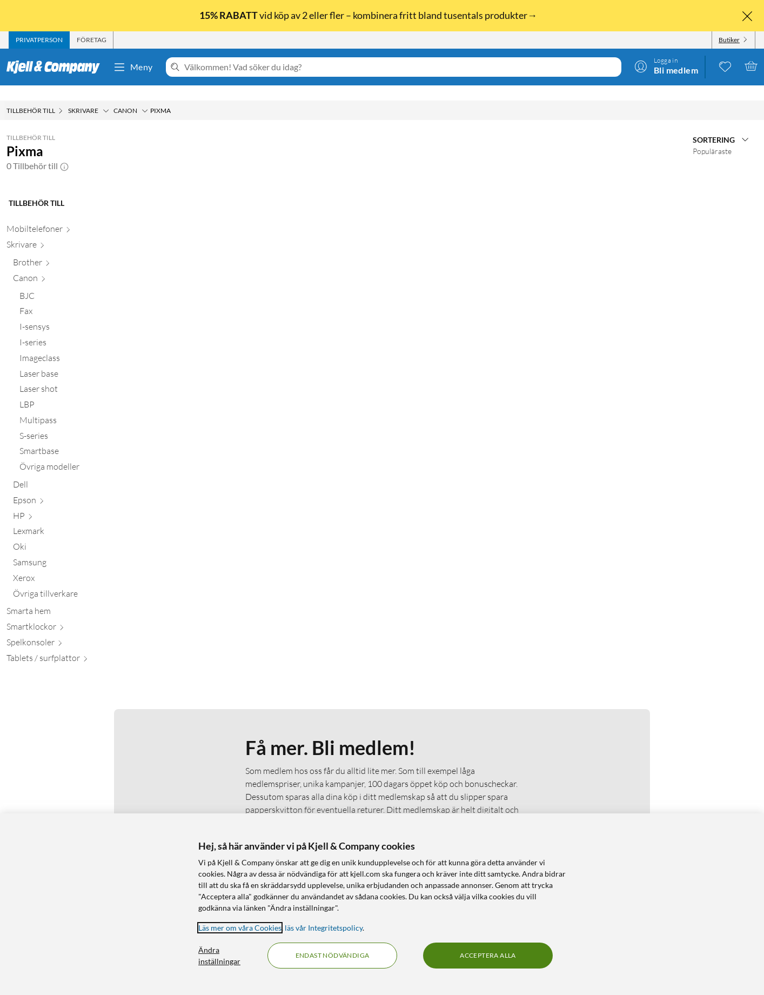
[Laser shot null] (74, 376)
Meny (133, 67)
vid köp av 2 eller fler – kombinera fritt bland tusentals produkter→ (369, 15)
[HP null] (71, 503)
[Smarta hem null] (68, 598)
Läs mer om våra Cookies (240, 927)
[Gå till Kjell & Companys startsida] (56, 67)
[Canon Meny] (144, 95)
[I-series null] (74, 329)
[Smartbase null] (74, 438)
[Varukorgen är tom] (751, 66)
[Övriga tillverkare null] (71, 581)
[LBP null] (74, 391)
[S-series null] (74, 423)
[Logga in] (666, 66)
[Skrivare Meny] (105, 95)
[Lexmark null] (71, 518)
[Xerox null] (71, 565)
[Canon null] (71, 265)
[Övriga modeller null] (74, 454)
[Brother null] (71, 249)
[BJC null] (74, 283)
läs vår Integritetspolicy (324, 927)
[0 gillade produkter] (725, 66)
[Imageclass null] (74, 345)
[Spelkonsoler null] (68, 629)
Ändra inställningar (219, 955)
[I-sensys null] (74, 314)
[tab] (39, 40)
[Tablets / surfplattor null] (68, 645)
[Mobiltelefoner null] (68, 216)
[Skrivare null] (68, 231)
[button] (64, 150)
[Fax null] (74, 298)
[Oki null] (71, 534)
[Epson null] (71, 487)
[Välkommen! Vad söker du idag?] (400, 67)
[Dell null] (71, 471)
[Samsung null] (71, 549)
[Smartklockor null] (68, 614)
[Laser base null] (74, 361)
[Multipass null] (74, 407)
